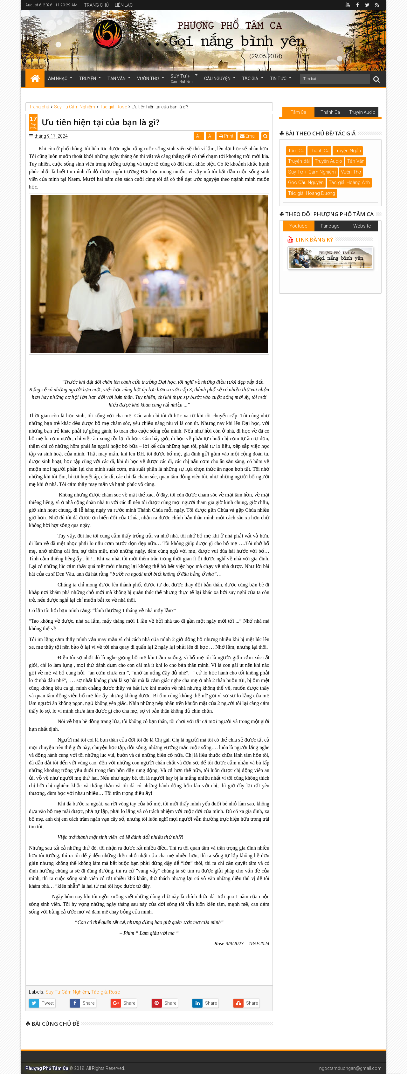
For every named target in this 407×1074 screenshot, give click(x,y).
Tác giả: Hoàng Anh (349, 182)
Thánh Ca (330, 112)
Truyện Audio (362, 112)
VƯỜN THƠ (148, 78)
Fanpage (330, 226)
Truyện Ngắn (348, 151)
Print (226, 136)
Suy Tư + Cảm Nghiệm (312, 172)
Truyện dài (299, 161)
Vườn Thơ (351, 172)
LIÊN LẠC (124, 5)
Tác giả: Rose (105, 992)
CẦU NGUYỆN (217, 78)
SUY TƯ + (182, 79)
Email (248, 136)
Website (362, 226)
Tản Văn (355, 161)
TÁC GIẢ (250, 78)
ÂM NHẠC (57, 78)
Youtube (298, 226)
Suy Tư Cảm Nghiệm (67, 992)
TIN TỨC (278, 78)
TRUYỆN (87, 78)
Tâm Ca (298, 112)
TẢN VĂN (116, 78)
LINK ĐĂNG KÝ (313, 239)
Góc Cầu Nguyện (306, 182)
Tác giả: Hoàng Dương (311, 193)
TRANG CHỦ (96, 5)
